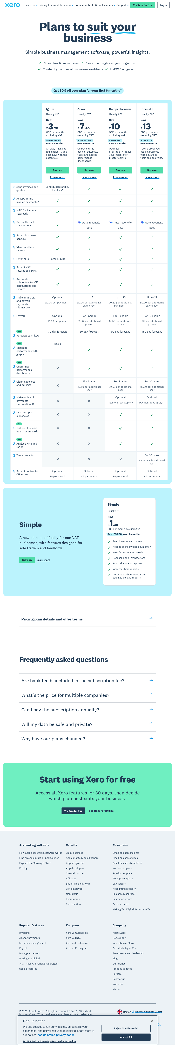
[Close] (152, 1020)
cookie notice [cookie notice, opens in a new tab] (46, 1035)
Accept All (126, 1037)
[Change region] (147, 1012)
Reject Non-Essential (126, 1028)
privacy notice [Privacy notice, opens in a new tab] (65, 1035)
